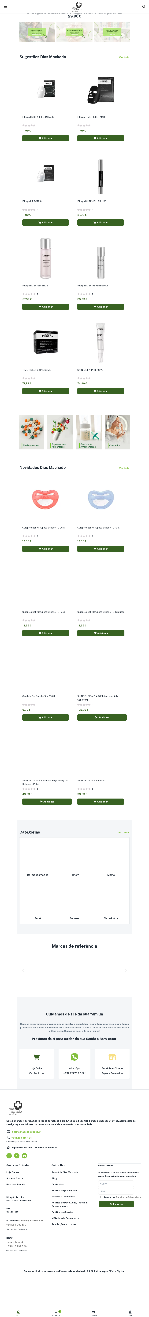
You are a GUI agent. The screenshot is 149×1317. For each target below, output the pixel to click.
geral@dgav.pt (14, 1244)
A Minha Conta (14, 1181)
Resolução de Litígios (64, 1226)
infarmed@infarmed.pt (30, 1223)
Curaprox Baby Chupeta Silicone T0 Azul (99, 529)
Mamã (111, 877)
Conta (130, 1313)
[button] (46, 138)
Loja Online (36, 1071)
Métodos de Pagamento (65, 1220)
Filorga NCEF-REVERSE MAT (93, 286)
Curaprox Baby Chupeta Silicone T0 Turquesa (101, 613)
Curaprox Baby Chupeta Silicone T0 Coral (44, 529)
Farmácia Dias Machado (65, 1175)
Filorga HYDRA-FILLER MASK (38, 117)
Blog (54, 1181)
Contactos (58, 1187)
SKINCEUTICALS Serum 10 (92, 783)
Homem (74, 877)
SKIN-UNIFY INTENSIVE (91, 371)
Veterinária (111, 920)
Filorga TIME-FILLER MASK (92, 117)
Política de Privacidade (128, 1199)
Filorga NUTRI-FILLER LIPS (92, 202)
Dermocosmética (37, 877)
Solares (74, 920)
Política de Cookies (62, 1214)
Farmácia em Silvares (112, 1071)
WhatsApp (74, 1071)
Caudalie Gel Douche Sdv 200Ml (39, 698)
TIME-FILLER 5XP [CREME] (37, 371)
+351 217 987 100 (16, 1227)
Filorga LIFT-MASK (33, 202)
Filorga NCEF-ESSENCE (35, 286)
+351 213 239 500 (16, 1249)
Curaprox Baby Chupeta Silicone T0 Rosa (44, 613)
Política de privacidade (65, 1193)
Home (18, 1313)
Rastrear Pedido (15, 1187)
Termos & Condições (63, 1199)
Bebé (37, 920)
